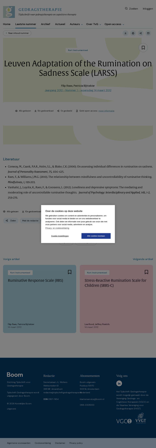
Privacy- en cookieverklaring (57, 228)
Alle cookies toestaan (96, 236)
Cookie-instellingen (60, 236)
